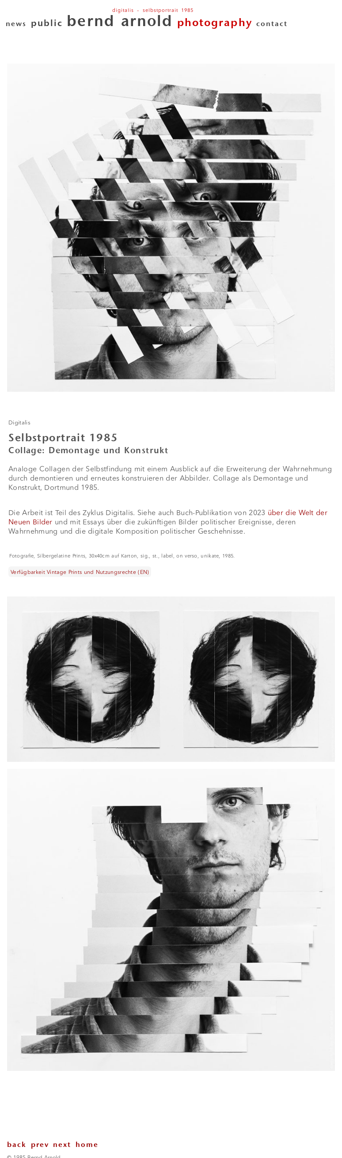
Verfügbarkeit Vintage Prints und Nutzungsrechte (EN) (80, 571)
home (87, 1145)
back (19, 1145)
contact (272, 24)
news (16, 24)
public (47, 23)
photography (214, 23)
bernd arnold (120, 22)
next (64, 1145)
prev (42, 1145)
